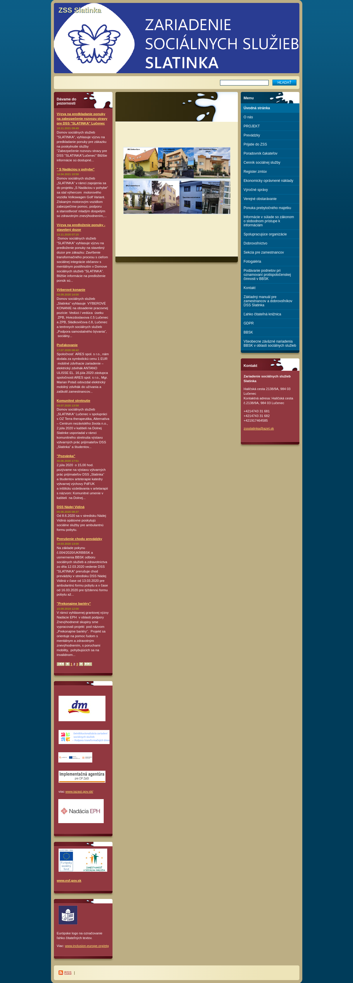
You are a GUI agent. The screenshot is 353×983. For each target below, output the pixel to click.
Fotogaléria (252, 261)
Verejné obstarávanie (260, 199)
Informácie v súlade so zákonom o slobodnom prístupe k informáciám (269, 221)
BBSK (248, 332)
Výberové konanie (71, 289)
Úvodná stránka (257, 108)
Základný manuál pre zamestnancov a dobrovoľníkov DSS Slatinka (268, 301)
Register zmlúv (255, 172)
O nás (248, 117)
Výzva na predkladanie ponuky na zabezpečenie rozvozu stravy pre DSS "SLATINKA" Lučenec (82, 118)
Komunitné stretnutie (74, 400)
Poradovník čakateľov (261, 153)
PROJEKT (252, 126)
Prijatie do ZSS (255, 144)
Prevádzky (252, 135)
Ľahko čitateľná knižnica (262, 314)
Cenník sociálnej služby (262, 162)
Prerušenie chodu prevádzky (79, 539)
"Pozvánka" (66, 456)
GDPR (249, 323)
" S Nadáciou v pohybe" (76, 169)
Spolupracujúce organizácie (265, 234)
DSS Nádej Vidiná (71, 507)
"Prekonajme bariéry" (74, 603)
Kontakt (250, 288)
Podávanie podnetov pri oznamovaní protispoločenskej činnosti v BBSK (267, 275)
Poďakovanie (67, 345)
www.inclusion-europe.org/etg (87, 946)
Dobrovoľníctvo (255, 243)
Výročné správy (256, 190)
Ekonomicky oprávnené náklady (268, 181)
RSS (68, 973)
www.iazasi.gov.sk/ (79, 791)
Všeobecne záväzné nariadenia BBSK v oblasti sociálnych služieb (270, 343)
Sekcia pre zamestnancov (264, 252)
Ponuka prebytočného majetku (267, 208)
